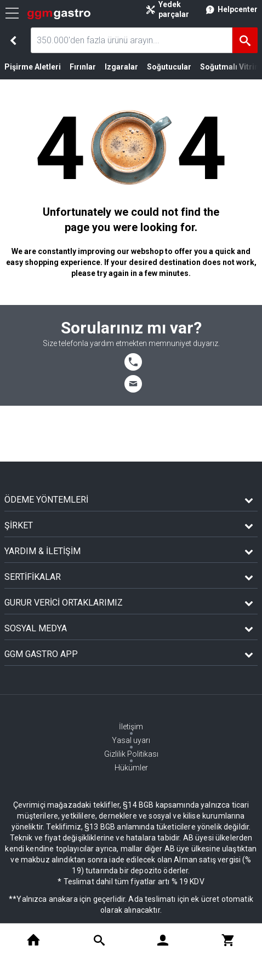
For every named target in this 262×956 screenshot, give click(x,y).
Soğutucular (169, 66)
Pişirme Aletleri (32, 66)
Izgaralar (121, 66)
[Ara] (245, 40)
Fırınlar (83, 66)
